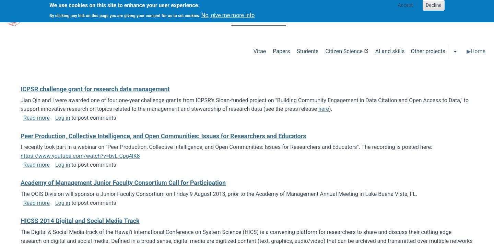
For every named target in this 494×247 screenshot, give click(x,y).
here (323, 109)
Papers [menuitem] (281, 51)
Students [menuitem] (307, 51)
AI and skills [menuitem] (390, 51)
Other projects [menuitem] (428, 51)
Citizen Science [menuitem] (344, 51)
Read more (36, 118)
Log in (62, 118)
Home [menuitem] (478, 51)
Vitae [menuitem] (260, 51)
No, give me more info (228, 13)
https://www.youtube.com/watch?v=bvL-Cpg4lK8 (80, 156)
